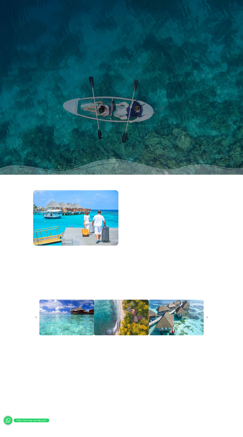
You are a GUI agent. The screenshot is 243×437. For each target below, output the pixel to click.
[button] (36, 317)
